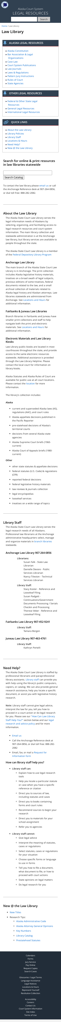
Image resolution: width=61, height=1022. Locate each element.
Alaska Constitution (17, 50)
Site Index (30, 1012)
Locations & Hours (17, 140)
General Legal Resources (20, 108)
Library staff (32, 679)
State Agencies (15, 83)
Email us (16, 735)
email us (44, 185)
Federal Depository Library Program (32, 254)
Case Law (12, 61)
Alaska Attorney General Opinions (34, 926)
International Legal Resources (23, 112)
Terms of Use (30, 1015)
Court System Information (30, 1008)
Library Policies (15, 133)
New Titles (15, 912)
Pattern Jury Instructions (20, 76)
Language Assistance (30, 980)
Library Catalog (24, 935)
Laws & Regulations (18, 72)
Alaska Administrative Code (31, 921)
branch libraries (43, 541)
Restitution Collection (30, 993)
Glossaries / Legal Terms (30, 977)
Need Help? (13, 144)
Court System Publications (21, 65)
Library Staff (14, 137)
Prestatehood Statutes (28, 940)
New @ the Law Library (20, 147)
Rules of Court (15, 79)
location (30, 383)
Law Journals (14, 68)
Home (4, 26)
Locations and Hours (34, 299)
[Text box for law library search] (27, 173)
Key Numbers (23, 930)
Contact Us (30, 1005)
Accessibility (30, 999)
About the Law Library (19, 129)
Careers (30, 1002)
